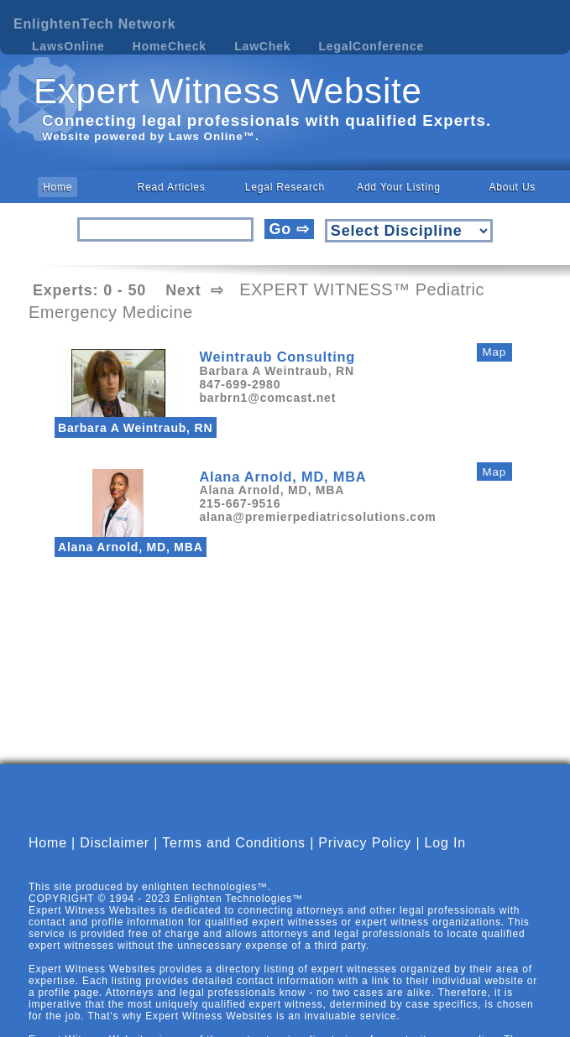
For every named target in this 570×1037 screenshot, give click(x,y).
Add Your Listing (399, 187)
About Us (512, 187)
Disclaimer (114, 857)
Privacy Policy (364, 857)
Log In (445, 857)
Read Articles (172, 187)
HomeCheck (170, 46)
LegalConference (372, 46)
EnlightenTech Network (94, 24)
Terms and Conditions (234, 857)
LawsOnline (68, 46)
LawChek (262, 46)
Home (57, 187)
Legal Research (285, 187)
